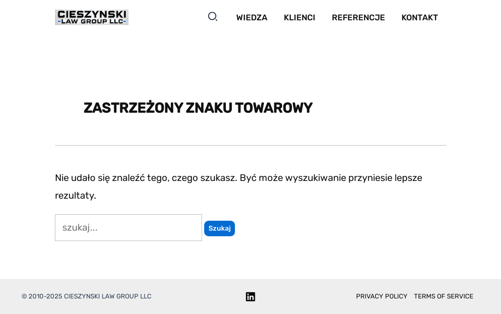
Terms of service (443, 296)
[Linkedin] (250, 297)
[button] (213, 18)
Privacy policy (382, 296)
